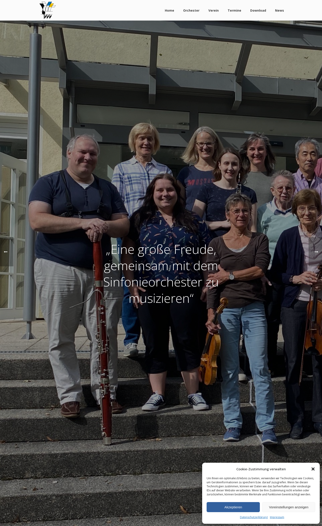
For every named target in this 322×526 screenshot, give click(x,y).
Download (258, 10)
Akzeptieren (233, 507)
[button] (313, 469)
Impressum (277, 517)
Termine (234, 10)
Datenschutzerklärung (254, 517)
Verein (213, 10)
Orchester (191, 10)
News (279, 10)
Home (169, 10)
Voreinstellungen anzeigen (288, 507)
